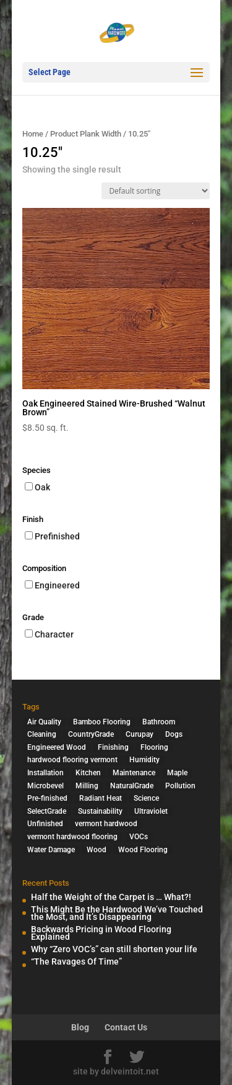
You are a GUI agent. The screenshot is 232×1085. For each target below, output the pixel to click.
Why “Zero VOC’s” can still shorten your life (114, 949)
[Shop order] (155, 190)
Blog (80, 1027)
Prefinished (57, 536)
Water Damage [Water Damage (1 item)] (51, 849)
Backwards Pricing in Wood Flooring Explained (101, 933)
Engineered (57, 585)
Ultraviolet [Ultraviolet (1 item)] (151, 811)
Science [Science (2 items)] (146, 798)
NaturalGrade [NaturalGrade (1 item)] (131, 785)
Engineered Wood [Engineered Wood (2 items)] (56, 747)
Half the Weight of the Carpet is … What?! (111, 897)
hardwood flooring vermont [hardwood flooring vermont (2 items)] (72, 759)
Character (54, 634)
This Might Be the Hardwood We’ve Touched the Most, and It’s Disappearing (117, 913)
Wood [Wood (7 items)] (96, 849)
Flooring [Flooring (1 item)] (154, 747)
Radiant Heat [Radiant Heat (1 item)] (100, 798)
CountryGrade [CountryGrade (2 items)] (91, 734)
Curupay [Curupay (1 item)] (139, 734)
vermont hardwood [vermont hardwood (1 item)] (106, 823)
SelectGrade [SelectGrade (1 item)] (46, 811)
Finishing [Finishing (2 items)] (113, 747)
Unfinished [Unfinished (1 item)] (45, 823)
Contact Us (126, 1027)
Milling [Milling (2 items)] (86, 785)
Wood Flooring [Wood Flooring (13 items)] (143, 849)
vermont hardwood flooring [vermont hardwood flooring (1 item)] (72, 836)
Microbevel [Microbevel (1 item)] (45, 785)
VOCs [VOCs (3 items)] (138, 836)
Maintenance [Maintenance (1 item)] (134, 772)
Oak (42, 487)
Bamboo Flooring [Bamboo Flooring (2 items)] (102, 722)
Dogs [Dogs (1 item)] (174, 734)
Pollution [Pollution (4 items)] (180, 785)
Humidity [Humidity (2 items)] (144, 759)
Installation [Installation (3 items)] (45, 772)
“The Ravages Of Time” (76, 961)
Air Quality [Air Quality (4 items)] (44, 722)
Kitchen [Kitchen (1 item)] (88, 772)
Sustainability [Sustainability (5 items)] (100, 811)
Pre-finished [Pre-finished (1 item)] (47, 798)
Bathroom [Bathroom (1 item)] (158, 722)
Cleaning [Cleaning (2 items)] (41, 734)
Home (32, 133)
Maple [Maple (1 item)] (177, 772)
